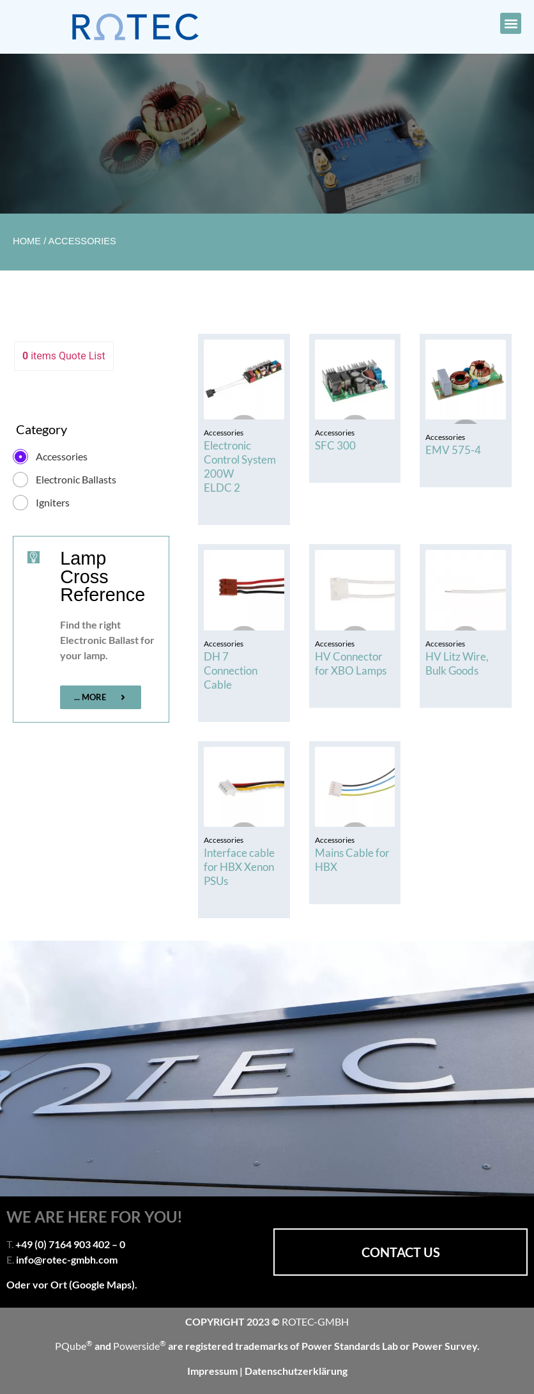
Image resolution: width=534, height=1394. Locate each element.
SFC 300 (335, 445)
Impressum (213, 1371)
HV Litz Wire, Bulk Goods (457, 663)
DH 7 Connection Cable (230, 670)
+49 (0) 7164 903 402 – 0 (70, 1244)
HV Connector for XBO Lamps (350, 663)
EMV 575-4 (453, 450)
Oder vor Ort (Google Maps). (71, 1284)
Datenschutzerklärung (296, 1371)
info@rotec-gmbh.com (67, 1259)
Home (27, 241)
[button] (510, 23)
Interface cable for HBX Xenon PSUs (239, 867)
